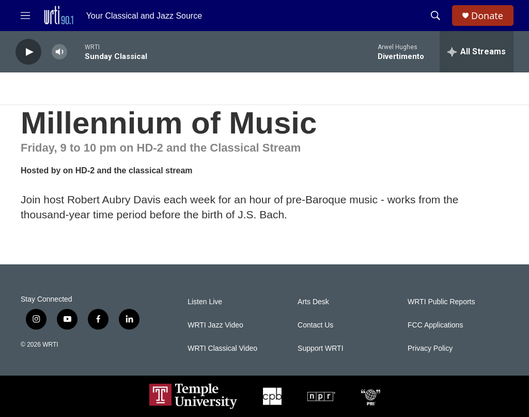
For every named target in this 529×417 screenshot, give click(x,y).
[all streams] (477, 51)
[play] (28, 52)
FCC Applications (435, 325)
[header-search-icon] (435, 15)
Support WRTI (320, 348)
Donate (487, 15)
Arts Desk (313, 302)
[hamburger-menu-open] (25, 15)
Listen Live (205, 302)
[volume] (59, 52)
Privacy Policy (430, 348)
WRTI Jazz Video (215, 325)
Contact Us (315, 325)
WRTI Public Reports (441, 302)
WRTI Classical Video (222, 348)
